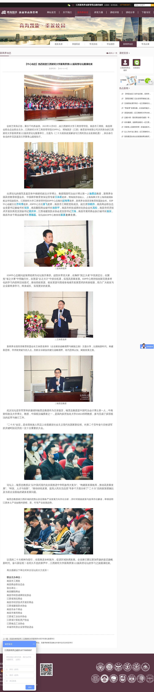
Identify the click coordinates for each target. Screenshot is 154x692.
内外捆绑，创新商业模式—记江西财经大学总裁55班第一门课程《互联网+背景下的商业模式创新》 (139, 122)
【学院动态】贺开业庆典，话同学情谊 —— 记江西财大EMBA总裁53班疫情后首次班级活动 (139, 94)
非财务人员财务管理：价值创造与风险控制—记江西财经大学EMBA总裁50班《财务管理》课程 (139, 127)
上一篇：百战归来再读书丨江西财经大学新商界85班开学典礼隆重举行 (29, 639)
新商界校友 (82, 12)
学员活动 (93, 44)
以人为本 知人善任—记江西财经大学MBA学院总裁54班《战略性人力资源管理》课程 (139, 132)
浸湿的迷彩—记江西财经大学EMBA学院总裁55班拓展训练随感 (139, 113)
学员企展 (145, 44)
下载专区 (146, 12)
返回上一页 (113, 53)
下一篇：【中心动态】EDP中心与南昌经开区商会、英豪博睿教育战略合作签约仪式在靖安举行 (38, 643)
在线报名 (136, 64)
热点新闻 (123, 88)
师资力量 (98, 12)
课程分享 (130, 12)
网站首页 (51, 12)
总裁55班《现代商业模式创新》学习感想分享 (139, 118)
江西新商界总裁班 (125, 65)
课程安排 (123, 53)
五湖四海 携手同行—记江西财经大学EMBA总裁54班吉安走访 (139, 103)
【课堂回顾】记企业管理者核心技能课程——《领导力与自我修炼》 (139, 99)
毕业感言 (111, 44)
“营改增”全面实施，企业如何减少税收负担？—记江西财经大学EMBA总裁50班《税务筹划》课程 (139, 108)
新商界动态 (128, 44)
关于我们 (67, 12)
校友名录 (59, 44)
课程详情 (114, 12)
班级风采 (76, 44)
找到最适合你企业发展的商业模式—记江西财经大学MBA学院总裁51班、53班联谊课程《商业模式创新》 (139, 136)
